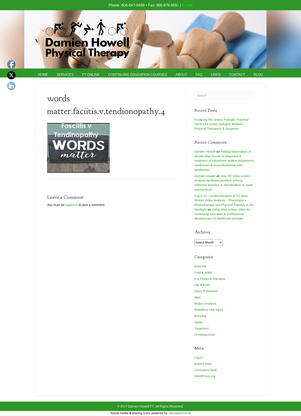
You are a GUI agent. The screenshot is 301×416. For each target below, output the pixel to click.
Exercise (200, 266)
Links (216, 74)
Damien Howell (205, 152)
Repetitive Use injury (208, 310)
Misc (197, 297)
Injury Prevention (206, 291)
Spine (198, 322)
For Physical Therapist (210, 279)
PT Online (91, 74)
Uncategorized (204, 334)
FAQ (199, 74)
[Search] (224, 95)
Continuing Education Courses (137, 74)
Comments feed (205, 370)
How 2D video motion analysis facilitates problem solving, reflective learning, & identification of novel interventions (223, 183)
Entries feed (202, 364)
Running (200, 316)
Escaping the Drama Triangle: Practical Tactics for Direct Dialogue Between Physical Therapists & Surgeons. (221, 124)
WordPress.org (204, 376)
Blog (258, 74)
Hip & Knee (202, 285)
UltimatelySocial (179, 413)
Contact (237, 74)
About (181, 74)
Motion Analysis (205, 304)
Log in (198, 357)
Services (65, 74)
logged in (71, 205)
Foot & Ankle (203, 272)
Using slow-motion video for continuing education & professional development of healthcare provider (222, 214)
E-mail (187, 5)
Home (43, 74)
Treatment (201, 328)
